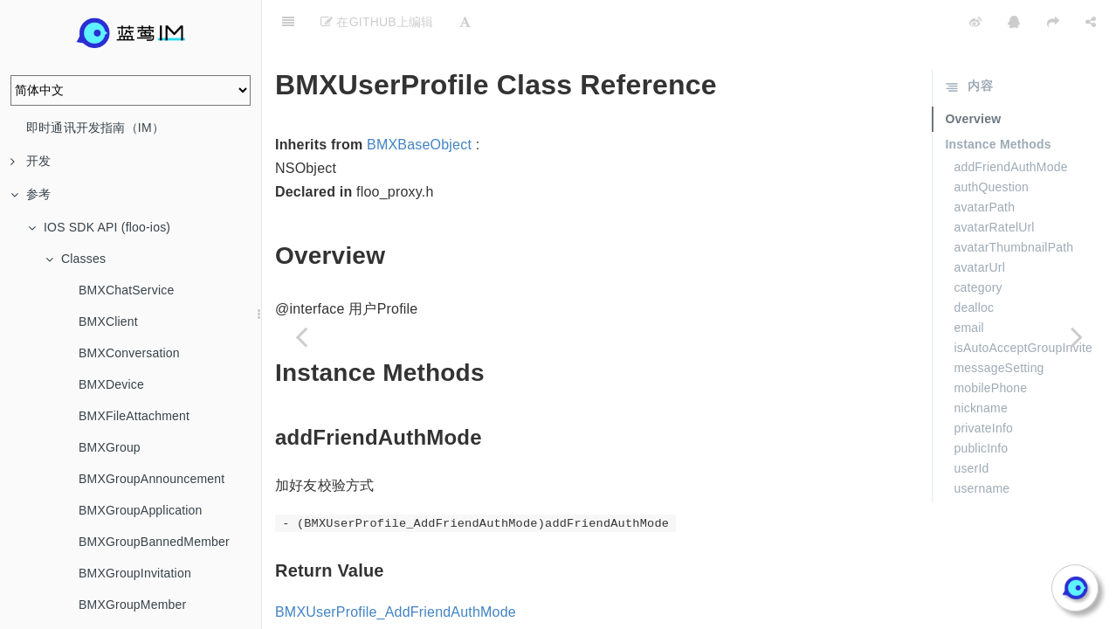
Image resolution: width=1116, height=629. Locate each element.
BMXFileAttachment (134, 416)
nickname (981, 364)
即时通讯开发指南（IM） (95, 128)
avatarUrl (979, 224)
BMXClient (108, 321)
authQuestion (991, 143)
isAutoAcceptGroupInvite (1023, 304)
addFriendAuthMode (1010, 123)
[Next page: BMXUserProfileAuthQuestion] (1076, 336)
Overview (973, 75)
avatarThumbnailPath (1013, 204)
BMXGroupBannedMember (154, 542)
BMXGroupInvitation (135, 573)
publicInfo (981, 404)
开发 (30, 161)
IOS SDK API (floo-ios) (99, 227)
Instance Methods (998, 100)
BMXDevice (111, 384)
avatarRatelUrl (994, 183)
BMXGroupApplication (141, 510)
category (978, 244)
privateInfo (983, 384)
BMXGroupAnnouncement (151, 479)
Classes (75, 259)
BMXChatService (126, 290)
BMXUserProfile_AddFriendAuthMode (395, 568)
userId (971, 425)
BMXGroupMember (132, 605)
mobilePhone (990, 344)
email (968, 284)
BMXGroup (110, 447)
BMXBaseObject (419, 100)
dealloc (974, 264)
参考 (30, 194)
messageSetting (999, 324)
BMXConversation (129, 353)
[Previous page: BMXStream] (301, 336)
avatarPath (984, 163)
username (981, 445)
